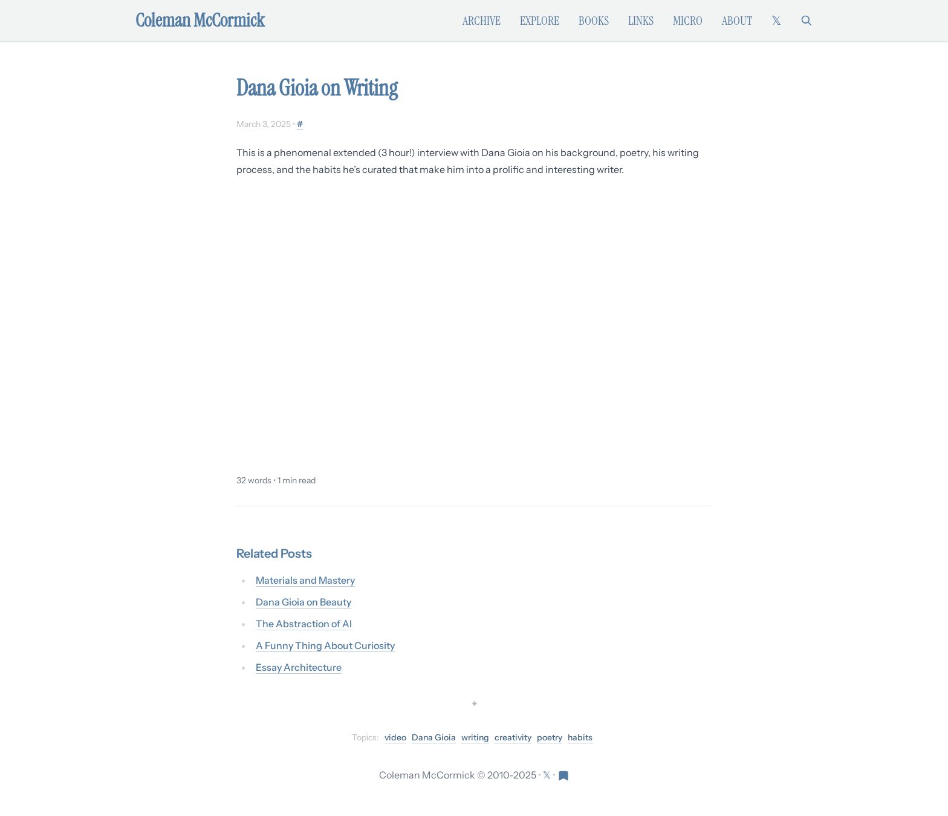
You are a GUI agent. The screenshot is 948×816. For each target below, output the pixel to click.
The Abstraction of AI (304, 624)
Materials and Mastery (305, 580)
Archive (482, 20)
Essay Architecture (299, 667)
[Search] (806, 21)
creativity (513, 737)
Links (641, 20)
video (395, 737)
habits (580, 737)
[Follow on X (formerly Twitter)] (776, 20)
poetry (549, 737)
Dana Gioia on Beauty (303, 602)
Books (594, 20)
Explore (539, 20)
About (737, 20)
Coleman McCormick (200, 20)
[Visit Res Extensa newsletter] (563, 775)
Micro (688, 20)
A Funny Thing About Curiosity (325, 645)
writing (475, 737)
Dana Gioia (434, 737)
